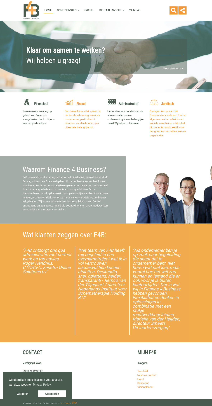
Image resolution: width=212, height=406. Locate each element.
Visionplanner (145, 387)
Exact (140, 379)
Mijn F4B (134, 10)
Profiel (89, 10)
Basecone (143, 383)
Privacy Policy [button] (42, 384)
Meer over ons (173, 68)
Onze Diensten (68, 10)
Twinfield (142, 371)
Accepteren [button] (52, 393)
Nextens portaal (146, 375)
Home (48, 10)
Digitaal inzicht (111, 10)
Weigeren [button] (23, 393)
